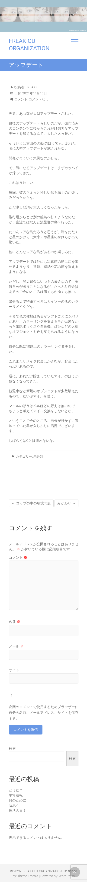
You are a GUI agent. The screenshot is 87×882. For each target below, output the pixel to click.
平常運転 (16, 795)
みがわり (66, 503)
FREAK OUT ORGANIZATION (29, 45)
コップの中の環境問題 (31, 503)
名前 (14, 622)
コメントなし (38, 99)
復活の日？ (17, 810)
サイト (14, 670)
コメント (18, 557)
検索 (12, 749)
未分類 (38, 456)
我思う (14, 805)
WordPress (67, 876)
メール (16, 646)
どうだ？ (16, 790)
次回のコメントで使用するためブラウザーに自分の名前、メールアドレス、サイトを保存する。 (43, 713)
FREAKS (31, 87)
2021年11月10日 (34, 93)
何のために (17, 800)
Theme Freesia (27, 876)
